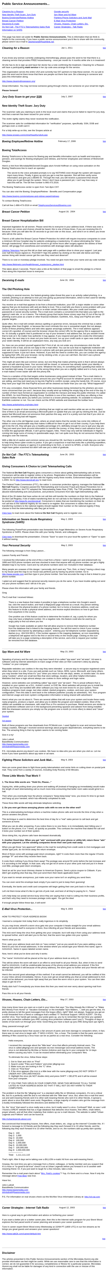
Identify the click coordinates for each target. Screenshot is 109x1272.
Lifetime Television (11, 250)
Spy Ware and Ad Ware (65, 14)
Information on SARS (12, 30)
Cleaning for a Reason (13, 11)
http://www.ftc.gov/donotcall (28, 501)
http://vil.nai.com (92, 1197)
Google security (61, 11)
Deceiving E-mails (10, 24)
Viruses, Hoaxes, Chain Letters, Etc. (71, 24)
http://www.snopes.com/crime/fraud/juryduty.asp (25, 135)
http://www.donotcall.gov (27, 480)
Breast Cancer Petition (13, 21)
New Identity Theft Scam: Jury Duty (19, 14)
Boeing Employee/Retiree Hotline (18, 17)
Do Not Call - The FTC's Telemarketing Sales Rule (26, 27)
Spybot (5, 716)
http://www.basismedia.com (15, 744)
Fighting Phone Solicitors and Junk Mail (73, 17)
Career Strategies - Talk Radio (68, 27)
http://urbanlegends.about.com (16, 1119)
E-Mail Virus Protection (65, 21)
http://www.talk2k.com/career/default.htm (21, 1233)
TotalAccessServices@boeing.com (54, 205)
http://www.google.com (13, 574)
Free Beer (22, 1176)
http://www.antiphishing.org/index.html (20, 404)
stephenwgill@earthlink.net (41, 41)
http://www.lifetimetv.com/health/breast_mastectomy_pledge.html (33, 264)
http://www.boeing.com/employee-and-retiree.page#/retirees (30, 196)
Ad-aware (6, 721)
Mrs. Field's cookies (50, 1173)
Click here (7, 513)
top (104, 48)
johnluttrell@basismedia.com (16, 746)
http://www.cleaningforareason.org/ (18, 81)
